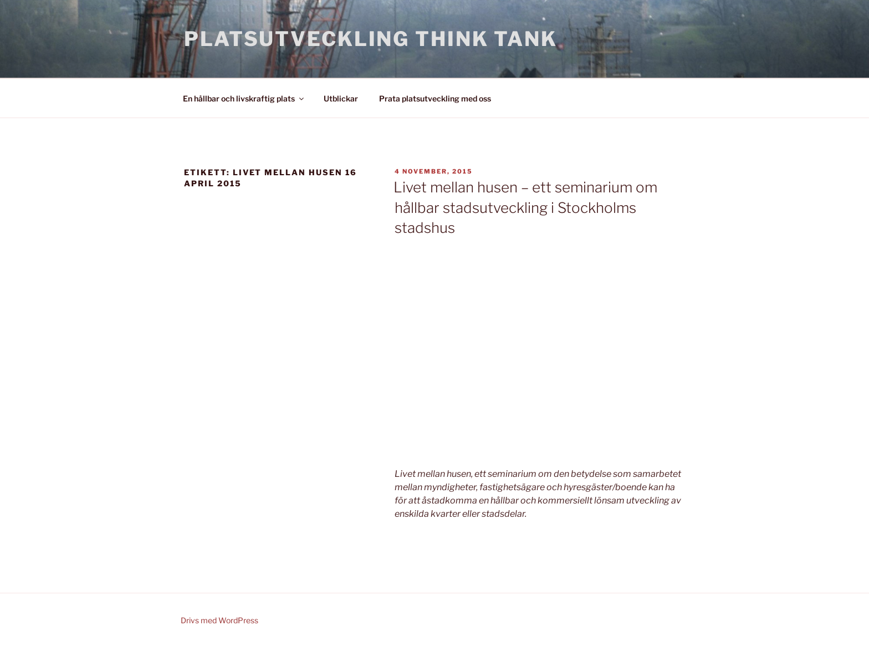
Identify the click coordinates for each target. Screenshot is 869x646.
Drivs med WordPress (219, 620)
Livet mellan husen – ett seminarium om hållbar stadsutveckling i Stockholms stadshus (525, 207)
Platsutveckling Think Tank (371, 39)
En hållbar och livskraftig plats (244, 98)
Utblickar (341, 98)
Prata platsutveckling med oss (435, 98)
